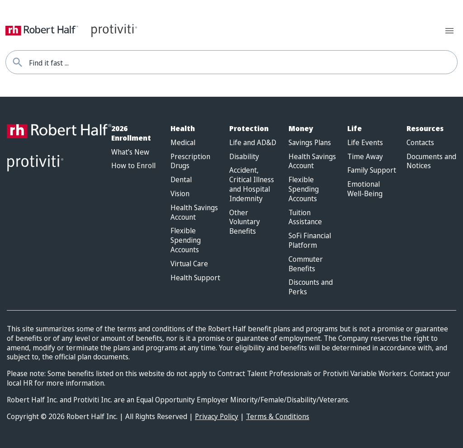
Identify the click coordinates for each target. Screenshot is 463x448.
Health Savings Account (194, 212)
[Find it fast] (17, 62)
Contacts (420, 142)
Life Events (365, 142)
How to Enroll (133, 165)
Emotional (365, 188)
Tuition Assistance (305, 217)
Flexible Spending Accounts (185, 240)
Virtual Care (189, 264)
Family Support (371, 170)
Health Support (195, 278)
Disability (244, 156)
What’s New (130, 152)
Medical (182, 142)
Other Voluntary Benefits (244, 222)
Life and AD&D (252, 142)
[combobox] (243, 62)
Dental (181, 179)
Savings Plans (309, 142)
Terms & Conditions (277, 416)
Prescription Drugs (190, 161)
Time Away (365, 156)
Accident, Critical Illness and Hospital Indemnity (251, 184)
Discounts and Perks (310, 287)
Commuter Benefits (305, 264)
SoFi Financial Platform (309, 240)
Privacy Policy (216, 416)
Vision (179, 193)
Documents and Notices (431, 161)
